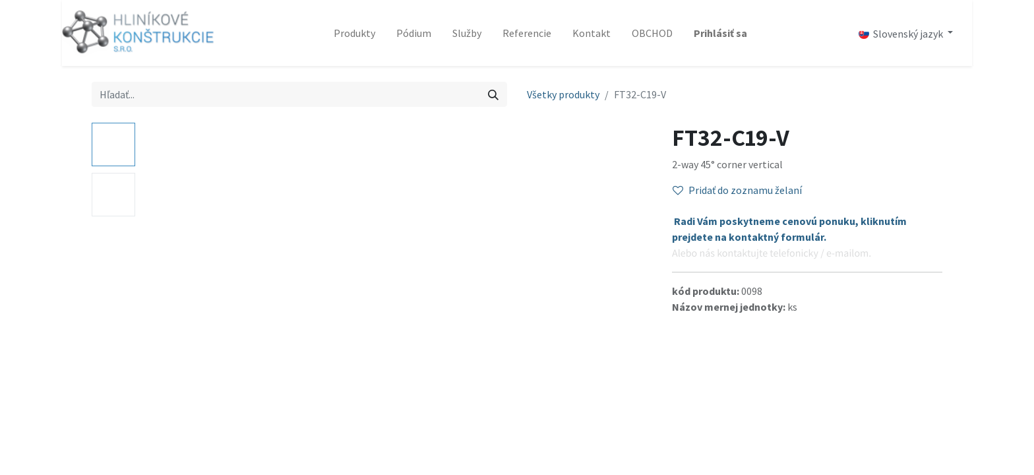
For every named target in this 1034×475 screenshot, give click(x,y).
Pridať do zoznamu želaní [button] (737, 190)
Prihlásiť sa (720, 33)
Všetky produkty (563, 94)
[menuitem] (354, 33)
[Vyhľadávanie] (493, 94)
